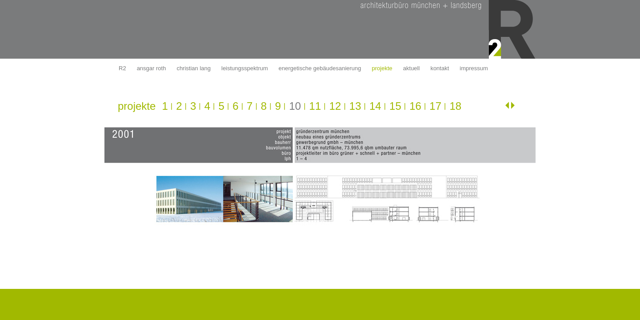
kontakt (439, 68)
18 (455, 106)
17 (435, 106)
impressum (474, 68)
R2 (122, 68)
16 (415, 106)
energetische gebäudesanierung (320, 68)
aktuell (411, 68)
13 (355, 106)
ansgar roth (151, 68)
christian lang (193, 68)
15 (395, 106)
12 (335, 106)
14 (375, 106)
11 (315, 106)
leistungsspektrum (244, 68)
